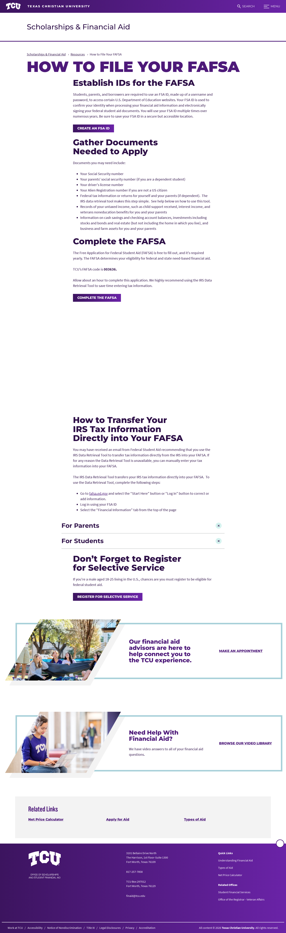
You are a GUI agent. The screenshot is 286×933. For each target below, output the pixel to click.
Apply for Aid (117, 819)
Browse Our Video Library (245, 743)
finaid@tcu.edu (135, 896)
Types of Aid (195, 819)
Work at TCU (15, 928)
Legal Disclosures (110, 928)
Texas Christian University (238, 928)
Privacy (129, 928)
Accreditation (147, 928)
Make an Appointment (240, 651)
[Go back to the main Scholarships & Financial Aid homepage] (45, 864)
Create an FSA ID (93, 128)
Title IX (90, 928)
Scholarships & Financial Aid (78, 26)
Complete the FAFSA (97, 298)
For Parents (141, 525)
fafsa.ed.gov (98, 493)
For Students (141, 541)
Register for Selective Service (107, 597)
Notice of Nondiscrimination (64, 928)
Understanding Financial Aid (235, 860)
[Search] (246, 6)
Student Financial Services (234, 892)
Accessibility (35, 928)
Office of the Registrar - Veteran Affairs (241, 899)
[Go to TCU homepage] (48, 6)
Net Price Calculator (45, 819)
